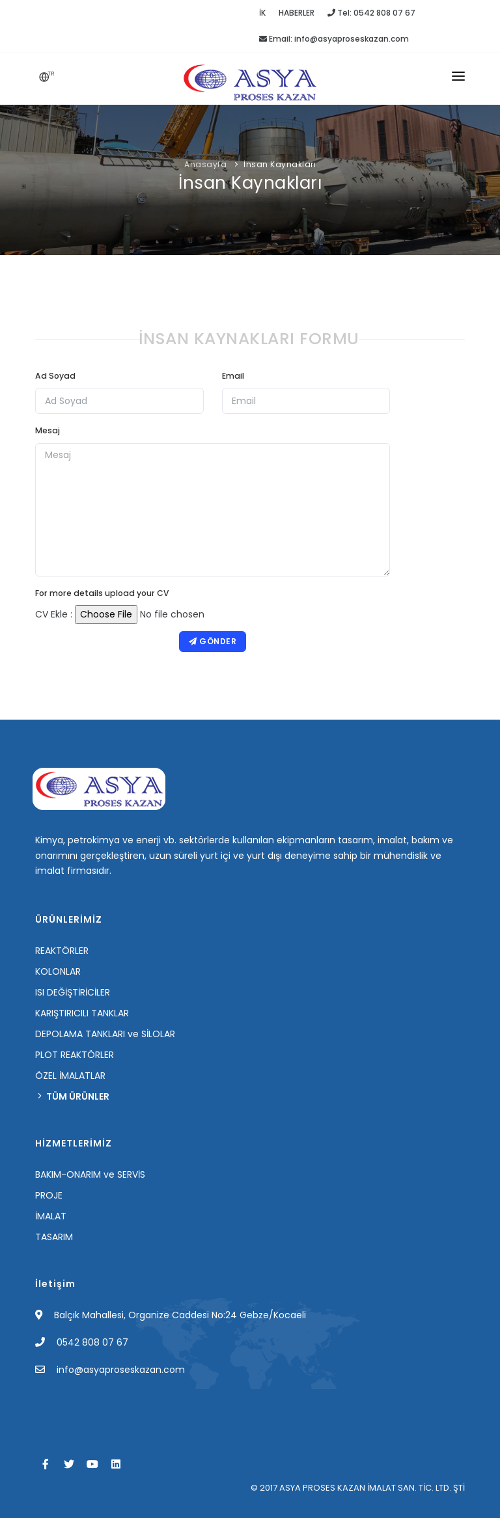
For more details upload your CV (102, 593)
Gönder (212, 641)
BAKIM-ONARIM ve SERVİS (90, 1174)
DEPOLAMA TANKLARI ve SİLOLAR (105, 1033)
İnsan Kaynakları (279, 164)
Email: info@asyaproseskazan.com (334, 38)
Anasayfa (205, 164)
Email (233, 375)
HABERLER (296, 12)
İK (262, 12)
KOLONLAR (58, 971)
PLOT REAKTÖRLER (74, 1054)
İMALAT (50, 1216)
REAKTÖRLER (62, 950)
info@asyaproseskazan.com (121, 1369)
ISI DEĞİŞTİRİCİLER (72, 992)
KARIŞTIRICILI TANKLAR (82, 1013)
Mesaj (47, 430)
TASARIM (54, 1236)
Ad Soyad (55, 375)
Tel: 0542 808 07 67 (371, 12)
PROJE (48, 1195)
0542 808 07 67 (92, 1342)
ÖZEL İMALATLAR (70, 1075)
